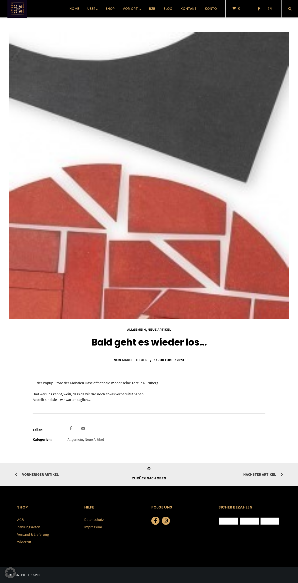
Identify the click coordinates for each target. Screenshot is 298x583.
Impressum (93, 527)
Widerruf (24, 541)
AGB (20, 519)
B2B (152, 8)
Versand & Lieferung (33, 534)
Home (74, 8)
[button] (72, 428)
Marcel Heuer (135, 359)
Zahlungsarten (28, 527)
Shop (110, 8)
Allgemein (136, 329)
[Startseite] (17, 8)
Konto (211, 8)
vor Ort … (132, 8)
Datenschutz (94, 519)
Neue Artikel (159, 329)
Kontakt (188, 8)
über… (92, 8)
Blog (168, 8)
